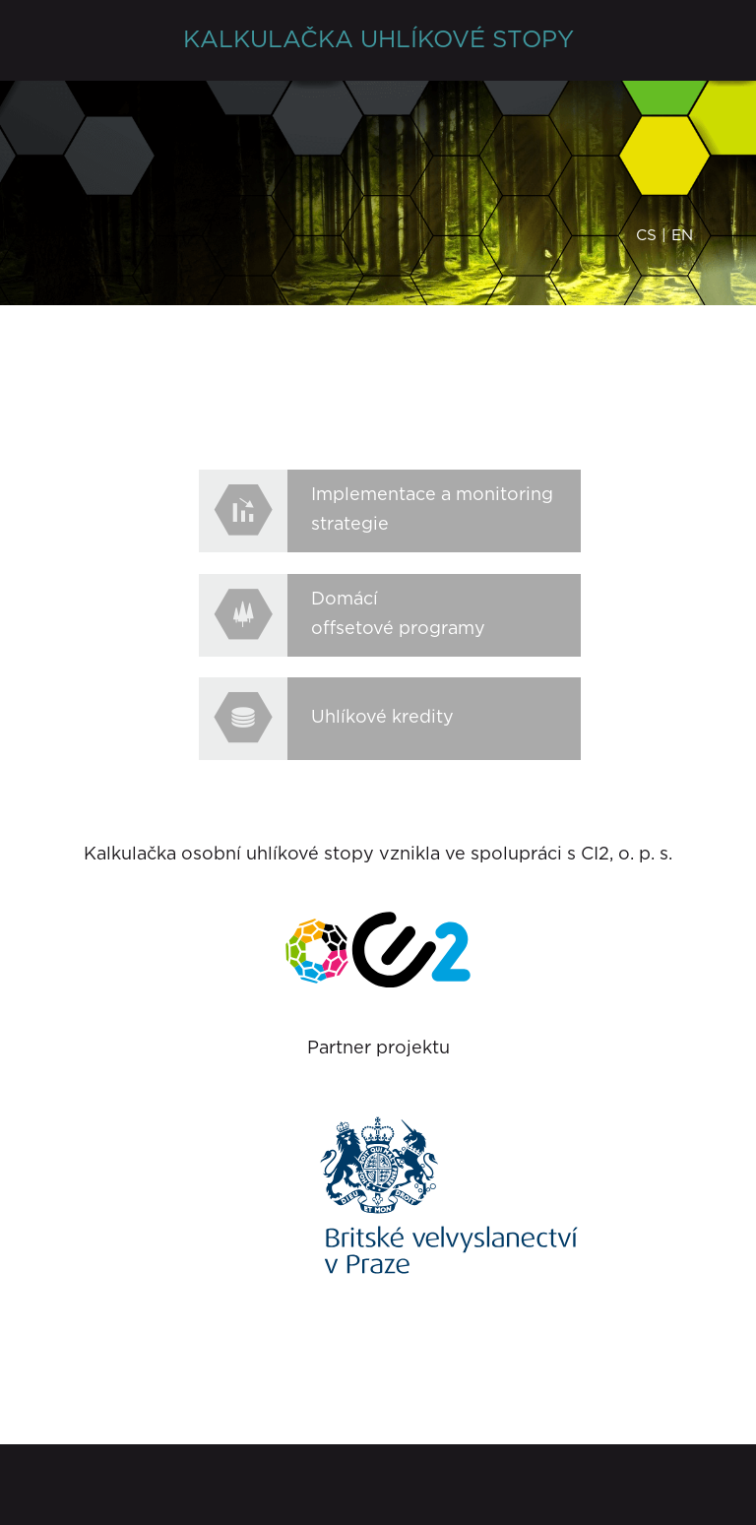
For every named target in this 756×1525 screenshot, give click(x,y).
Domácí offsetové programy (398, 614)
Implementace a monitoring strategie (432, 510)
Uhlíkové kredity (382, 718)
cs (646, 235)
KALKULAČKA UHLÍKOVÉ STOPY (378, 40)
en (682, 235)
